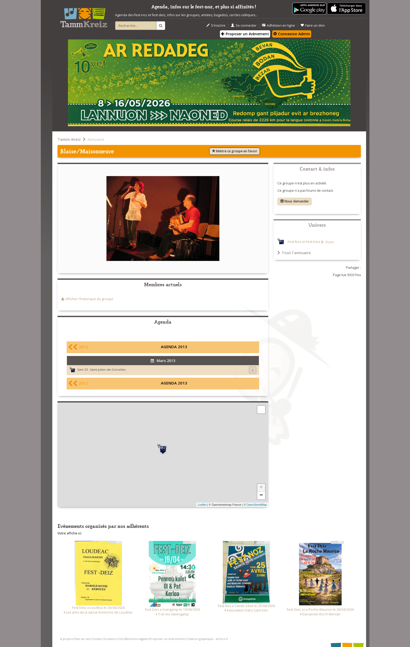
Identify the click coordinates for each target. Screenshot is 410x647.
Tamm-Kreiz (69, 139)
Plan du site (82, 639)
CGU (120, 639)
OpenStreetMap (257, 504)
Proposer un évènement (245, 33)
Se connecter (244, 25)
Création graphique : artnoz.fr (207, 639)
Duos (329, 242)
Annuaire (95, 139)
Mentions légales (137, 639)
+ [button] (261, 488)
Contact (97, 639)
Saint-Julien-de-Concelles (108, 369)
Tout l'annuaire (294, 252)
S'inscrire (215, 25)
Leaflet (202, 504)
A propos (66, 639)
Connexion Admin (291, 33)
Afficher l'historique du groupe (89, 299)
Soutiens (110, 639)
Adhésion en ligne (278, 25)
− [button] (261, 495)
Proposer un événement (167, 639)
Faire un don (312, 25)
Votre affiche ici (69, 533)
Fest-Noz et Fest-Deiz (304, 242)
